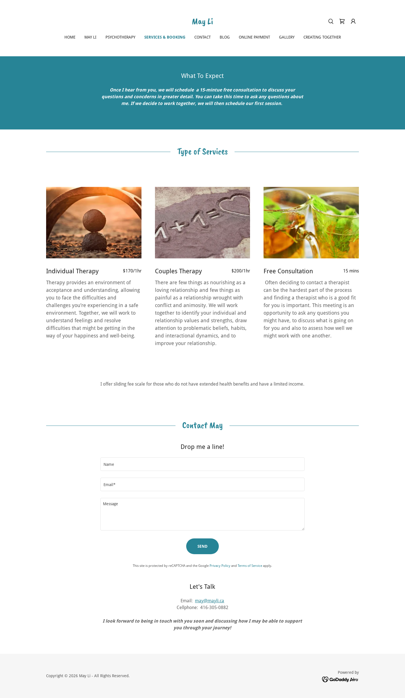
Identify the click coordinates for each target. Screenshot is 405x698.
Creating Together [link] (322, 37)
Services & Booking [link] (164, 37)
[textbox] (202, 464)
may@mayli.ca (209, 600)
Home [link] (69, 37)
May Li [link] (90, 37)
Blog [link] (225, 37)
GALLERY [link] (286, 37)
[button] (353, 21)
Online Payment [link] (254, 37)
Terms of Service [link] (250, 566)
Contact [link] (202, 37)
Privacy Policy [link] (220, 566)
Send (202, 546)
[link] (202, 22)
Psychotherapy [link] (120, 37)
